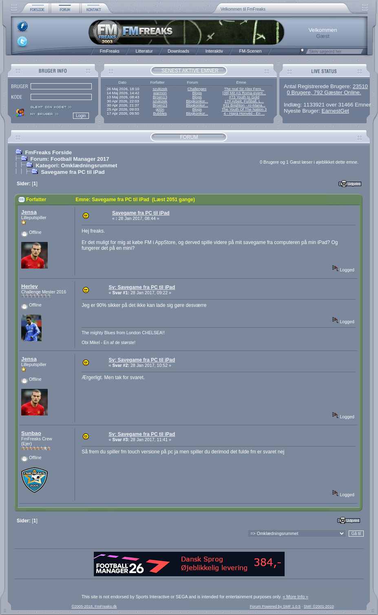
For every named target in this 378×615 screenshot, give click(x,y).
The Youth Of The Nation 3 (244, 109)
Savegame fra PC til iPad (72, 172)
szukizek (160, 89)
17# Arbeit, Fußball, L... (244, 101)
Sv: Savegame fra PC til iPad (142, 287)
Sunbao (31, 433)
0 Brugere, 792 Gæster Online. (324, 92)
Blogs (196, 93)
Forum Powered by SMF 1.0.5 (275, 606)
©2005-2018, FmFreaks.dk (94, 606)
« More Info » (295, 596)
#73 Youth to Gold (244, 97)
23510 (360, 86)
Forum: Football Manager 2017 (69, 159)
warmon (160, 93)
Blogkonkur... (197, 101)
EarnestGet (335, 111)
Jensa (29, 212)
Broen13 (160, 97)
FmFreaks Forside (48, 152)
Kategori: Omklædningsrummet (76, 165)
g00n (160, 109)
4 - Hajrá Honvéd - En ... (244, 113)
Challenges (197, 89)
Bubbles (160, 113)
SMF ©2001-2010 (319, 606)
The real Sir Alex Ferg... (244, 89)
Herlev (29, 286)
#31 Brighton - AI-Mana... (244, 105)
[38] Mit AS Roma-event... (244, 93)
